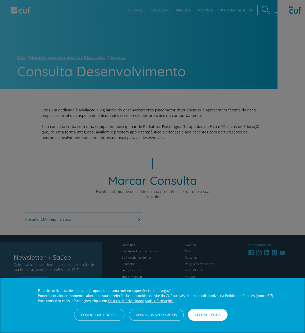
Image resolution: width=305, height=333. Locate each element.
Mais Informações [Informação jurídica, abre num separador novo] (159, 300)
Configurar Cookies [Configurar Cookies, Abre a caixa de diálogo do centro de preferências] (99, 315)
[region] (152, 305)
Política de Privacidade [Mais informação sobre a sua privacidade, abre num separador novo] (126, 300)
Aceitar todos (208, 315)
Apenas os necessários (156, 315)
